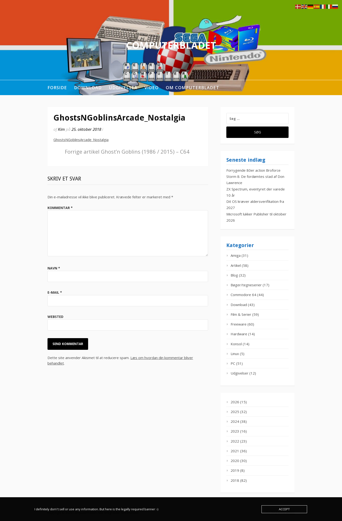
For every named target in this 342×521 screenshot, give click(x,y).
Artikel (236, 265)
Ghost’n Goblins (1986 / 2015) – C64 (127, 151)
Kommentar (60, 207)
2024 (235, 421)
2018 (235, 480)
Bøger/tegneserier (246, 284)
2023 (235, 431)
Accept (284, 509)
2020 (235, 460)
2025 (235, 411)
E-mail (55, 292)
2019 (235, 470)
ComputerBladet (171, 45)
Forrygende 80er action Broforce (253, 170)
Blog (234, 275)
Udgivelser (123, 87)
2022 (235, 441)
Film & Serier (241, 314)
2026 (235, 401)
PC (233, 363)
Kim (61, 129)
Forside (57, 87)
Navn (54, 268)
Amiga (236, 255)
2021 (235, 450)
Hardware (239, 333)
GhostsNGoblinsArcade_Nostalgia (81, 139)
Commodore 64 (243, 294)
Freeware (239, 324)
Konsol (236, 343)
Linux (235, 353)
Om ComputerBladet (192, 87)
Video (151, 87)
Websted (55, 316)
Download (88, 87)
